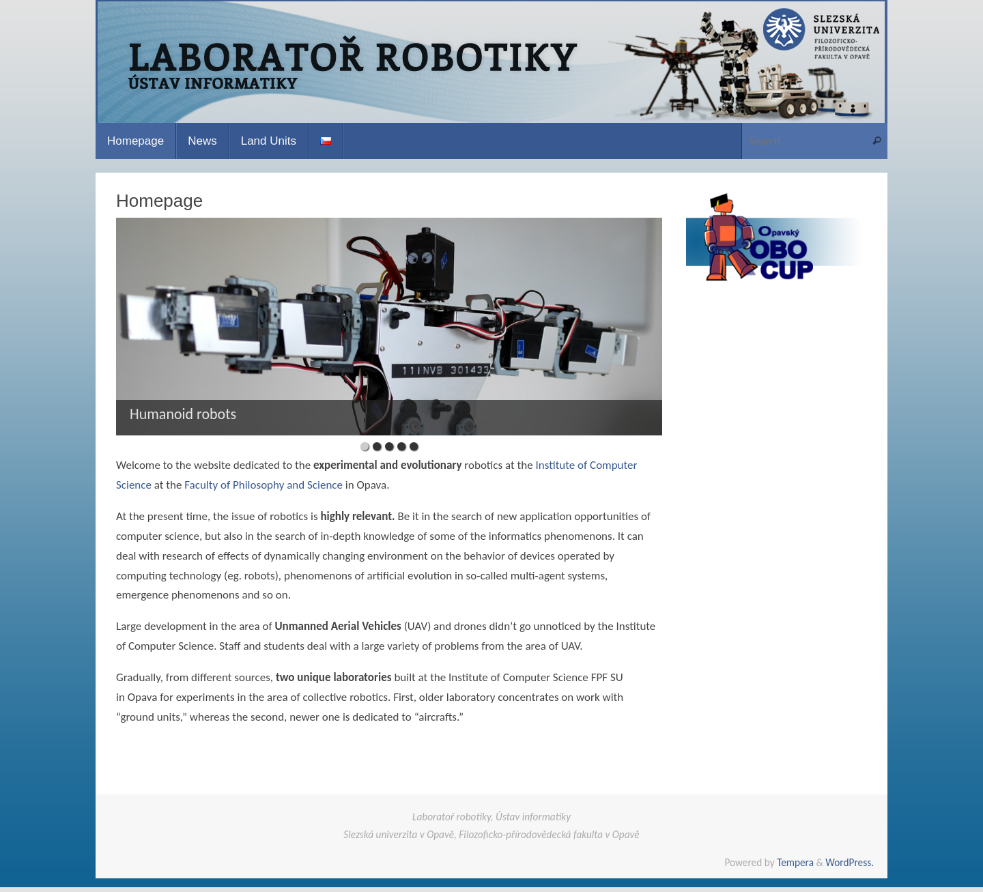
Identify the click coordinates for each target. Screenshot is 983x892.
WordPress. (849, 862)
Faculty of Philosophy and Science (263, 485)
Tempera (795, 862)
